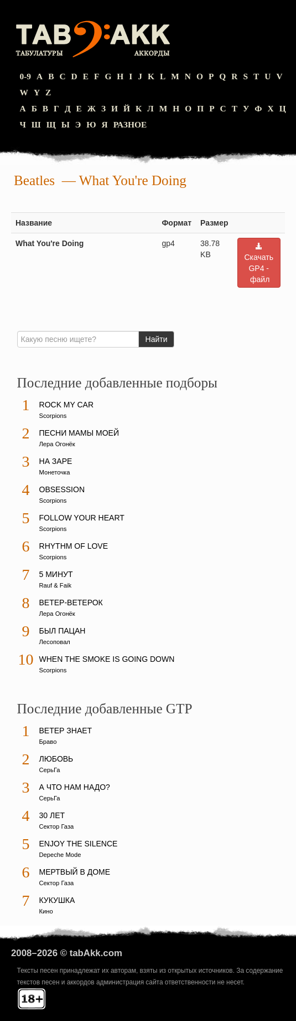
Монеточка (54, 472)
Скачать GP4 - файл (259, 263)
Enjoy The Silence (78, 843)
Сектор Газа (56, 826)
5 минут (56, 574)
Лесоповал (54, 642)
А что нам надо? (74, 787)
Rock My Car (66, 404)
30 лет (52, 815)
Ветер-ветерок (71, 602)
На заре (55, 461)
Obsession (62, 489)
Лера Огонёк (57, 444)
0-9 (26, 76)
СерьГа (49, 770)
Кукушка (57, 900)
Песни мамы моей (79, 432)
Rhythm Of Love (73, 546)
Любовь (56, 758)
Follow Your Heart (81, 517)
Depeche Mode (60, 854)
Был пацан (62, 630)
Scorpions (53, 415)
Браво (48, 741)
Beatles (34, 180)
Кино (46, 911)
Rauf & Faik (55, 585)
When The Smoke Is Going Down (107, 659)
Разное (130, 124)
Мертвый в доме (75, 871)
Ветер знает (65, 730)
